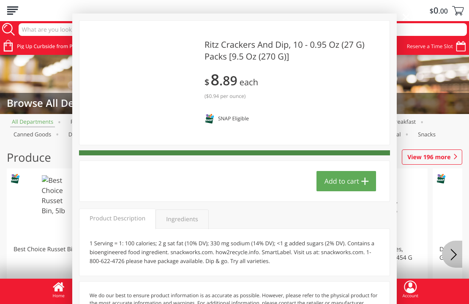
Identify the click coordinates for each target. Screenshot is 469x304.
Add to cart (341, 181)
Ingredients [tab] (182, 219)
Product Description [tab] (117, 218)
